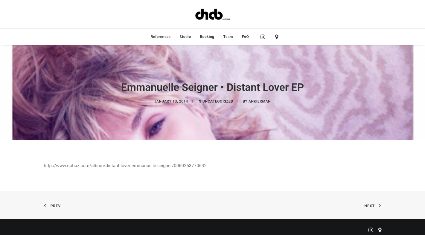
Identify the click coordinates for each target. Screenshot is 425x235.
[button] (264, 37)
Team (228, 37)
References (161, 37)
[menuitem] (161, 37)
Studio (185, 37)
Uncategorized (217, 100)
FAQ (245, 37)
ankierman (260, 100)
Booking (207, 37)
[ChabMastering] (212, 14)
